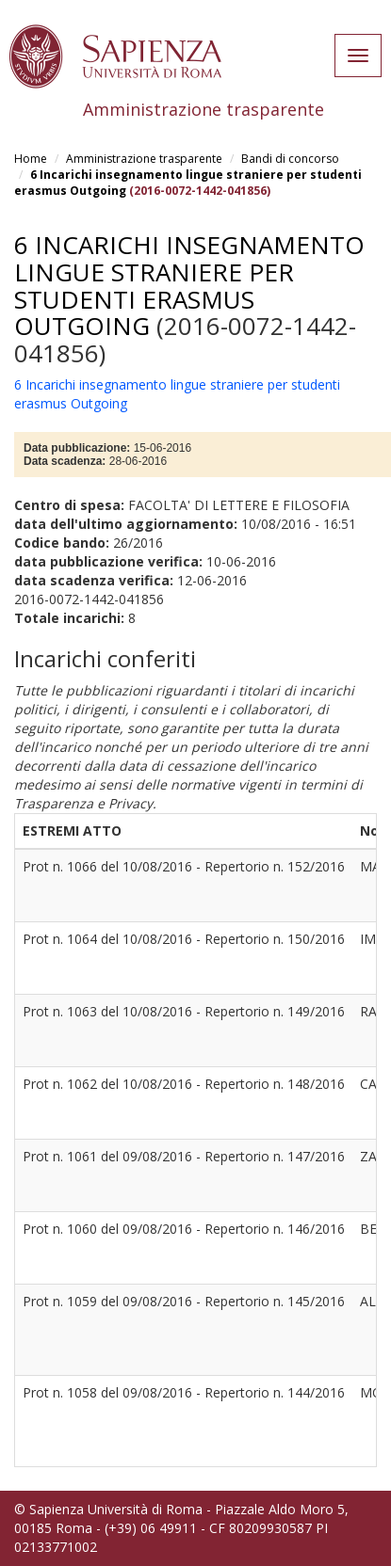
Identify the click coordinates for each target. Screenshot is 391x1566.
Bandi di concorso (290, 159)
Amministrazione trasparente (144, 159)
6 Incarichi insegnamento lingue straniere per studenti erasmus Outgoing (189, 285)
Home (30, 159)
